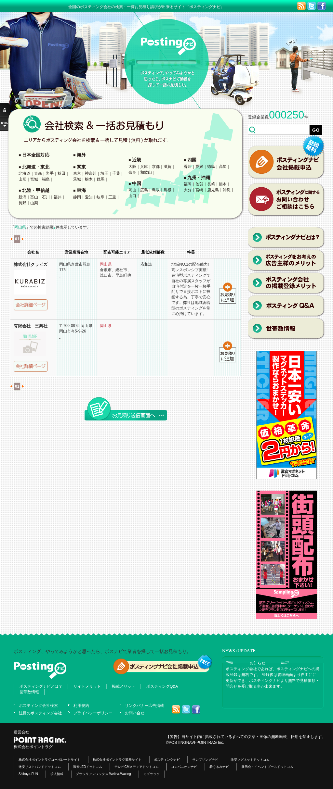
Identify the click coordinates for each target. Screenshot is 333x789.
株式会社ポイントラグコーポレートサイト (49, 759)
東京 (77, 173)
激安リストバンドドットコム (40, 767)
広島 (144, 190)
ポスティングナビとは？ (41, 686)
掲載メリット (123, 686)
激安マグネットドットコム (250, 759)
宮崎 (199, 190)
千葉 (116, 173)
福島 (46, 179)
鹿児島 (213, 190)
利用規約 (81, 705)
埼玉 (104, 173)
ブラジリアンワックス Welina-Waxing (103, 774)
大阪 (132, 166)
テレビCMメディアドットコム (136, 767)
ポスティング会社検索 (38, 705)
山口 (132, 196)
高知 (223, 166)
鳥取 (156, 190)
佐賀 (199, 184)
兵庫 (144, 166)
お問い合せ (134, 713)
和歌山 (146, 172)
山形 (22, 179)
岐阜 (100, 197)
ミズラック (151, 774)
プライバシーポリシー (93, 713)
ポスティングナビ (167, 759)
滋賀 (167, 166)
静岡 (77, 197)
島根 (167, 190)
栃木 (89, 179)
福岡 (188, 184)
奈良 (132, 172)
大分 (188, 190)
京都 (156, 166)
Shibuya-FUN (28, 774)
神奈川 (91, 173)
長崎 (211, 184)
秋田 (61, 173)
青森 (38, 173)
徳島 (211, 166)
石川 (46, 197)
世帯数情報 (29, 692)
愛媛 (199, 166)
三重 (112, 197)
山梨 (34, 203)
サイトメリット (87, 686)
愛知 (89, 197)
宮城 (34, 179)
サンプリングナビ (205, 759)
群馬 (100, 179)
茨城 (77, 179)
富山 (34, 197)
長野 (22, 203)
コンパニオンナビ (184, 767)
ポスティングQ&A (162, 686)
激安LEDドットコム (87, 767)
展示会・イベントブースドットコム (267, 767)
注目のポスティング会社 (40, 713)
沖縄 (227, 190)
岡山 (132, 190)
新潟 (22, 197)
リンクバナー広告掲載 (144, 705)
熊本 (223, 184)
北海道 (24, 173)
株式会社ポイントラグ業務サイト (117, 759)
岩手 (50, 173)
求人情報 (56, 774)
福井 (57, 197)
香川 (188, 166)
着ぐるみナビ (219, 767)
